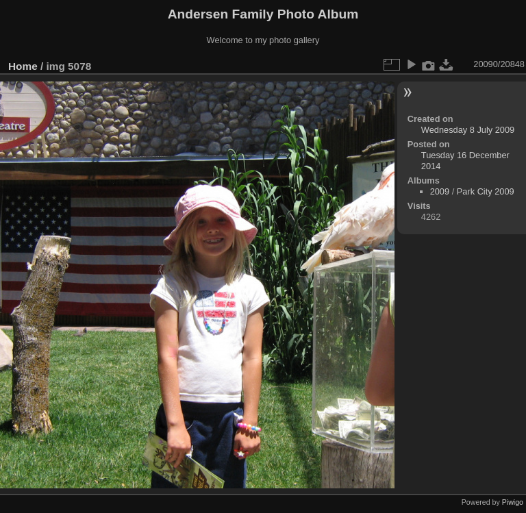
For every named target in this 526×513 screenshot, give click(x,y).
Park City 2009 (485, 191)
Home (23, 66)
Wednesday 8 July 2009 (467, 130)
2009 (439, 191)
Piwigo (512, 502)
